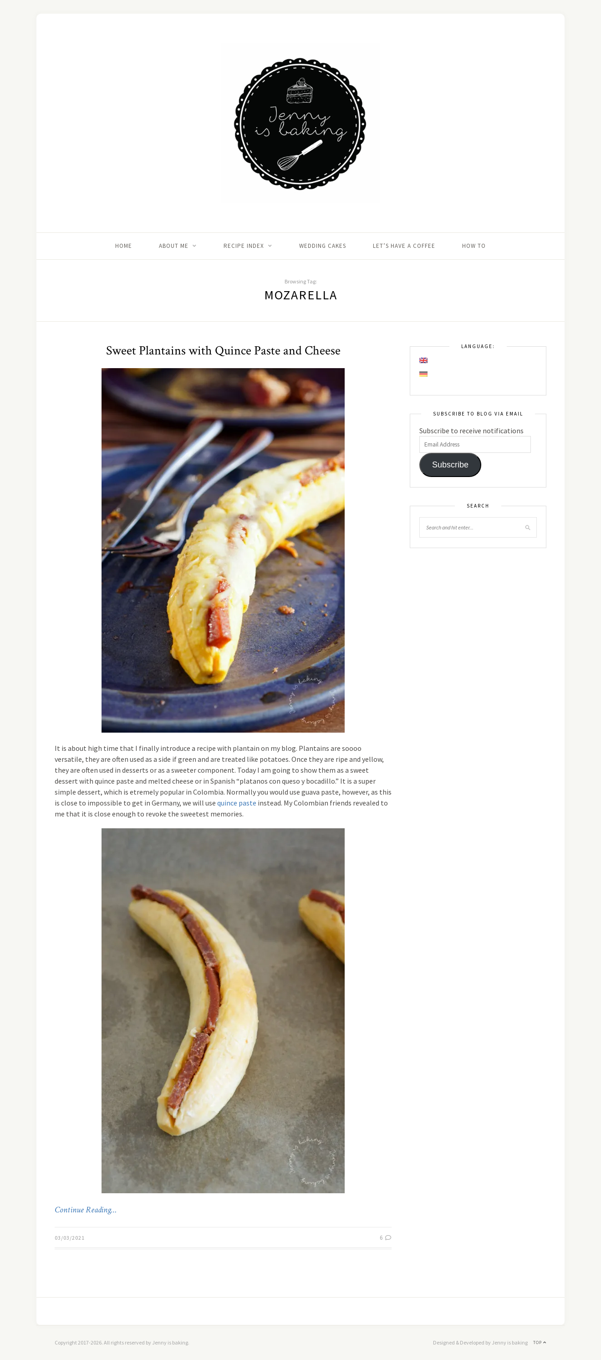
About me (173, 246)
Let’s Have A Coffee (404, 246)
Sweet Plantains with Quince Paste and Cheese (223, 350)
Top (539, 1342)
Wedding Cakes (322, 246)
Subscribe (450, 464)
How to (474, 246)
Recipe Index (244, 246)
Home (123, 246)
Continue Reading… (86, 1210)
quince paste (236, 802)
